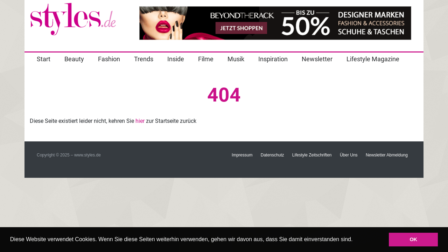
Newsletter (317, 59)
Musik (235, 59)
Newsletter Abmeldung (387, 155)
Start (43, 59)
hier (140, 121)
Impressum (242, 155)
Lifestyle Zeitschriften (312, 155)
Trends (143, 59)
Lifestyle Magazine (372, 59)
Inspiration (273, 59)
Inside (175, 59)
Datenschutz (272, 155)
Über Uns (349, 155)
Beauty (74, 59)
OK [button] (413, 239)
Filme (206, 59)
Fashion (109, 59)
